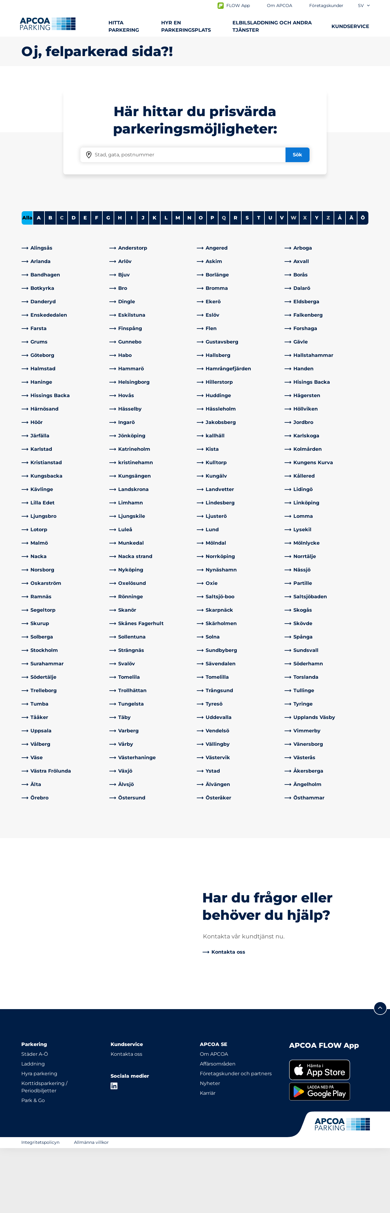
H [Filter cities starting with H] (120, 283)
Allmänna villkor (91, 1207)
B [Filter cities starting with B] (50, 283)
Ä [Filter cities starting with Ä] (351, 283)
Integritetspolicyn (40, 1207)
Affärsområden (218, 1129)
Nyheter (210, 1148)
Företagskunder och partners (236, 1138)
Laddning (33, 1129)
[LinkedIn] (114, 1150)
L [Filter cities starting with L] (166, 283)
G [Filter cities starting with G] (108, 283)
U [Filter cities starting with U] (270, 283)
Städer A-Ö (34, 1119)
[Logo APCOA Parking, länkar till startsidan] (47, 24)
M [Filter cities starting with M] (178, 283)
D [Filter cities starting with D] (74, 283)
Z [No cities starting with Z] (328, 283)
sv (364, 5)
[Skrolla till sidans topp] (380, 1073)
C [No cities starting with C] (62, 283)
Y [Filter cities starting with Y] (316, 283)
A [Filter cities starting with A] (39, 283)
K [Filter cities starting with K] (154, 283)
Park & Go (33, 1165)
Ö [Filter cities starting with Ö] (363, 283)
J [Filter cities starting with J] (143, 283)
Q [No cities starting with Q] (224, 283)
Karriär (207, 1158)
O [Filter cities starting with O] (201, 283)
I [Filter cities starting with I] (131, 283)
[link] (63, 313)
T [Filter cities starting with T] (258, 283)
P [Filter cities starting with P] (212, 283)
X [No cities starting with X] (305, 283)
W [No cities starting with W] (293, 283)
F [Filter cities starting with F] (96, 283)
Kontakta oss (126, 1119)
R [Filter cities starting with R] (235, 283)
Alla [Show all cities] (27, 283)
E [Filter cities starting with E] (85, 283)
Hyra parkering (39, 1138)
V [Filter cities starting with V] (282, 283)
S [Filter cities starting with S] (247, 283)
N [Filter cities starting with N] (189, 283)
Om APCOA (214, 1119)
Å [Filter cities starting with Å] (340, 283)
